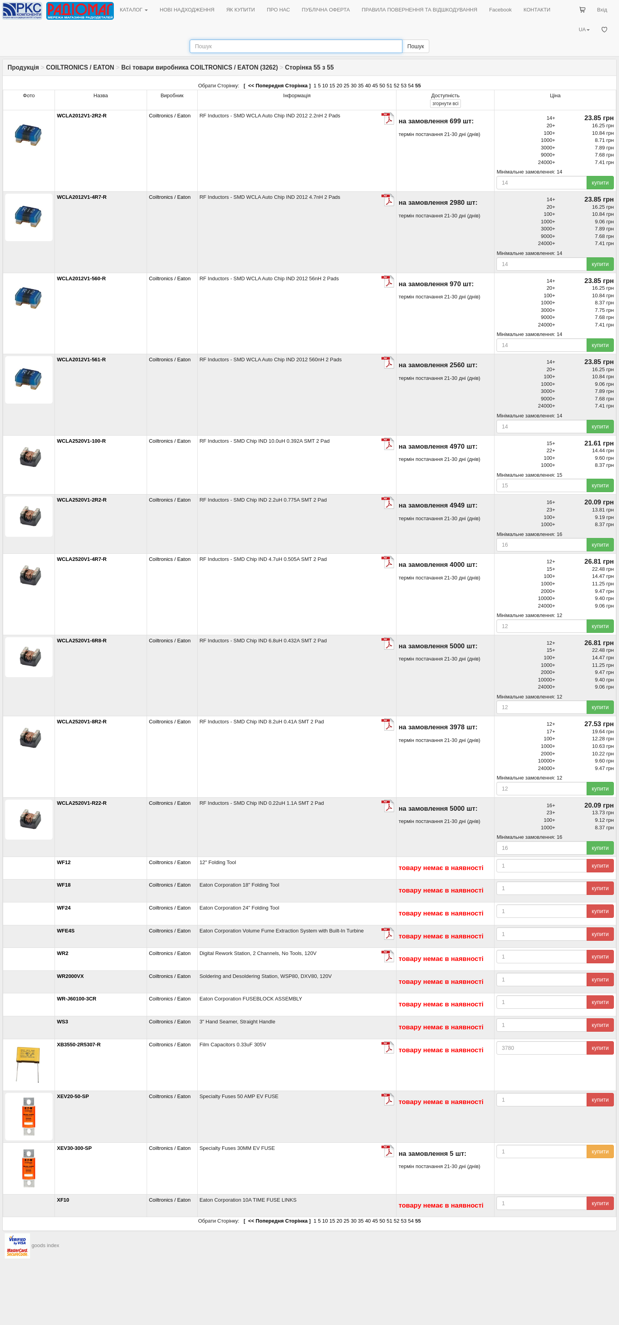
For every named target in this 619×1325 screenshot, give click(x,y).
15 (332, 86)
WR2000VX (70, 976)
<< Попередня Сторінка (277, 86)
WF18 (64, 885)
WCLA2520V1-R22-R (82, 803)
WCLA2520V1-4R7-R (82, 559)
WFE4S (66, 931)
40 (368, 86)
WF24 (64, 908)
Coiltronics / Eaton (170, 116)
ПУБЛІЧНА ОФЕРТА (326, 10)
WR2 (62, 953)
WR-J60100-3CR (76, 999)
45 (375, 86)
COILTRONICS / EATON (80, 67)
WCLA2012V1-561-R (81, 359)
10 (325, 86)
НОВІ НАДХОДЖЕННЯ (187, 10)
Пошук (415, 46)
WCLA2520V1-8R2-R (82, 722)
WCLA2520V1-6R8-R (82, 641)
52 (396, 86)
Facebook (500, 10)
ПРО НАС (278, 10)
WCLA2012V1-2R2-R (82, 116)
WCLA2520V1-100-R (81, 441)
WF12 (64, 862)
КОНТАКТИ (536, 10)
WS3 (62, 1022)
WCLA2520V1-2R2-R (82, 500)
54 (410, 86)
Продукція (23, 67)
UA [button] (584, 29)
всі (445, 103)
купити (600, 182)
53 (403, 86)
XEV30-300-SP (74, 1148)
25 (346, 86)
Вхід (602, 10)
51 (389, 86)
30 (353, 86)
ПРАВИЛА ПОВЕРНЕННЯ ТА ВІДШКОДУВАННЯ (419, 10)
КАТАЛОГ (134, 10)
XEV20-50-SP (73, 1096)
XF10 (63, 1200)
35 (361, 86)
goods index (45, 1246)
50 (382, 86)
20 (339, 86)
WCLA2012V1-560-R (81, 278)
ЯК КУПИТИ (240, 10)
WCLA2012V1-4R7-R (82, 197)
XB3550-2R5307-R (79, 1045)
